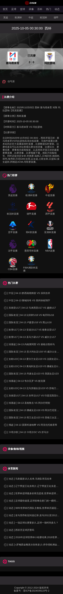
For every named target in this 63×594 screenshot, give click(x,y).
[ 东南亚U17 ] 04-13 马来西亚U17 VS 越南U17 (29, 307)
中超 (31, 17)
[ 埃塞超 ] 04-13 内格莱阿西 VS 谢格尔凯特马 (29, 344)
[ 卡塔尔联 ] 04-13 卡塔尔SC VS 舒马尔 (26, 432)
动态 (57, 9)
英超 (5, 17)
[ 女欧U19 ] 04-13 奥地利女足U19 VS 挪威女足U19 (32, 366)
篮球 (22, 9)
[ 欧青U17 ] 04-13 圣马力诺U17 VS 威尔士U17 (29, 337)
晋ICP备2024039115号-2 (36, 590)
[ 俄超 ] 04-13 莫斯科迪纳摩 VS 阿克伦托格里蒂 (30, 425)
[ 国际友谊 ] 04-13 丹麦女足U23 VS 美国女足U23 (31, 373)
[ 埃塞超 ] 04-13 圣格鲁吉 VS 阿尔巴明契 (26, 403)
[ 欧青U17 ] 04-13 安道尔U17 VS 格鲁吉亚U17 (29, 329)
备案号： (18, 590)
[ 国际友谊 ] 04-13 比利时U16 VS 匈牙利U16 (28, 315)
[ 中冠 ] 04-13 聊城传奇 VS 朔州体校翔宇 (26, 300)
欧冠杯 (43, 17)
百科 (39, 9)
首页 (5, 9)
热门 (48, 9)
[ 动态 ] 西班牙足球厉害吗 (18, 530)
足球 (13, 9)
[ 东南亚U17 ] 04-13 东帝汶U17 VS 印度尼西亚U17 (32, 395)
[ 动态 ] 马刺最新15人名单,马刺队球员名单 (27, 478)
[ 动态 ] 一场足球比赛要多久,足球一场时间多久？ (30, 522)
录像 (31, 9)
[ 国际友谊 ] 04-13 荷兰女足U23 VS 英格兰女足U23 (32, 417)
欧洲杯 (18, 17)
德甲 (56, 17)
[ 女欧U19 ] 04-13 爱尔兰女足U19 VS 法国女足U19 (32, 359)
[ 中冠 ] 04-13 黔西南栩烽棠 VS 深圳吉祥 (26, 293)
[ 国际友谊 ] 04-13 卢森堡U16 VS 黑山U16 (27, 322)
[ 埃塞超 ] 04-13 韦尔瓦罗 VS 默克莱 (24, 381)
